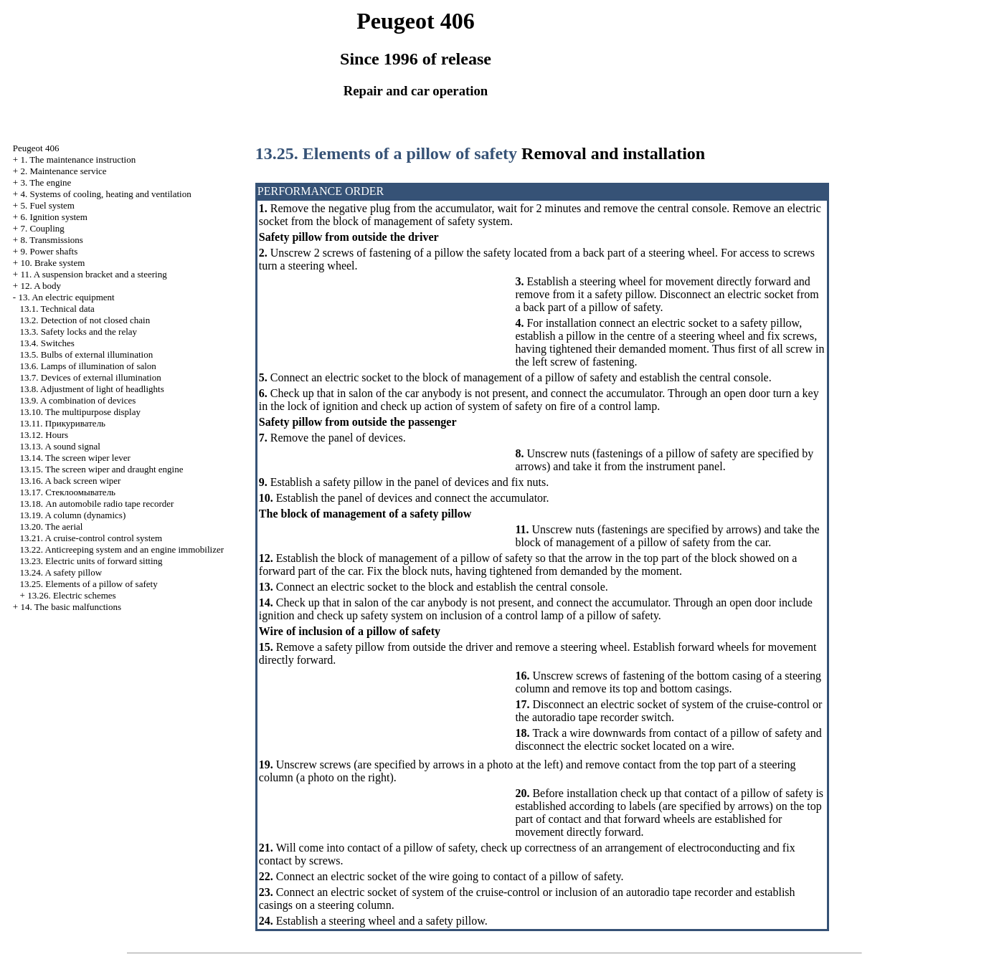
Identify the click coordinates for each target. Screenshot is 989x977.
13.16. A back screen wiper (70, 480)
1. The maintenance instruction (78, 159)
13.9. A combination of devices (78, 400)
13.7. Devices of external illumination (90, 377)
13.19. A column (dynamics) (73, 515)
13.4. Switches (47, 343)
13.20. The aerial (51, 526)
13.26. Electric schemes (71, 595)
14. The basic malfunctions (70, 606)
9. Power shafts (48, 251)
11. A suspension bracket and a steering (93, 274)
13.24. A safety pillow (61, 572)
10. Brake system (52, 262)
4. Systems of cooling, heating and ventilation (105, 194)
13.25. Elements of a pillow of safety (89, 583)
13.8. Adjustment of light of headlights (92, 388)
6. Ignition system (53, 216)
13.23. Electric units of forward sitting (91, 561)
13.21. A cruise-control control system (91, 538)
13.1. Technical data (57, 308)
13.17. (68, 492)
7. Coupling (42, 228)
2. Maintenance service (63, 171)
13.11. (62, 423)
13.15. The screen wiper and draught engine (102, 469)
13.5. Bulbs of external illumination (86, 354)
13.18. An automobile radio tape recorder (97, 503)
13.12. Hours (44, 434)
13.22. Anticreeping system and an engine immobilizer (122, 549)
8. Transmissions (51, 239)
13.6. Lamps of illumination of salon (88, 366)
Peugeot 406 (36, 148)
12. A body (40, 285)
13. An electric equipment (66, 297)
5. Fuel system (47, 205)
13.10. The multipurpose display (80, 411)
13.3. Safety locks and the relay (79, 331)
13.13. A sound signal (60, 446)
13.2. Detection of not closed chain (85, 320)
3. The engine (45, 182)
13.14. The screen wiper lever (75, 457)
